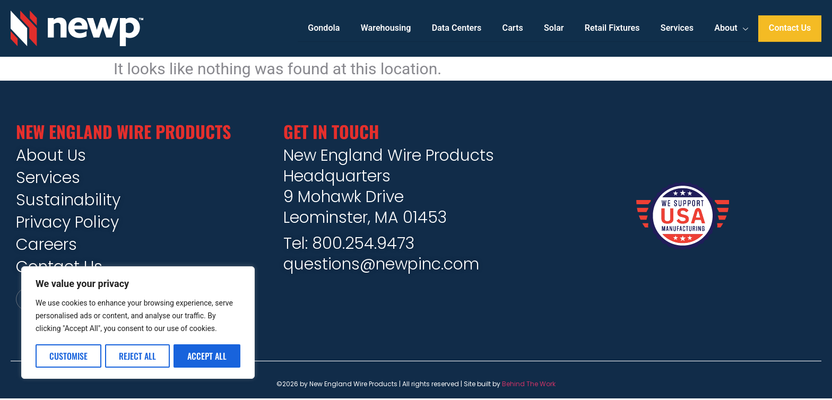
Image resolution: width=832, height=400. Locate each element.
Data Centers (456, 28)
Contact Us (790, 28)
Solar (553, 28)
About (731, 28)
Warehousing (385, 28)
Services (676, 28)
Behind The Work (529, 384)
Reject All (137, 356)
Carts (512, 28)
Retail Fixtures (612, 28)
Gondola (323, 28)
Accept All (207, 356)
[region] (138, 323)
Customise (68, 356)
